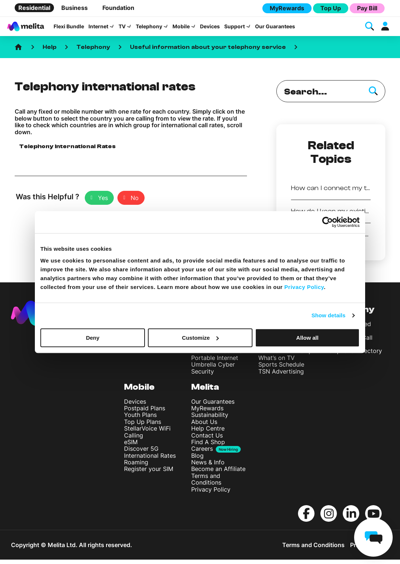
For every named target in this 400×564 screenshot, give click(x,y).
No (135, 202)
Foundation (118, 7)
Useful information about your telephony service (208, 51)
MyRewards (287, 8)
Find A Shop (208, 446)
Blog (197, 459)
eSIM (131, 446)
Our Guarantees (275, 29)
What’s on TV (276, 361)
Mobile (181, 29)
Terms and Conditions (206, 483)
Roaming (136, 466)
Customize (200, 338)
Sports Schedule (281, 368)
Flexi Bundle (69, 29)
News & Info (208, 466)
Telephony (149, 29)
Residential (34, 7)
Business (74, 7)
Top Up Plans (142, 425)
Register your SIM (148, 473)
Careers (202, 453)
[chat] (373, 537)
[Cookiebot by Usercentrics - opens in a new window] (327, 222)
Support (234, 29)
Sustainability (209, 419)
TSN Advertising (281, 375)
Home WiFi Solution (218, 355)
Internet (98, 29)
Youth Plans (140, 419)
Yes (103, 202)
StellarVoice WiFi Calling (147, 436)
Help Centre (208, 432)
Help (50, 51)
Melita (205, 391)
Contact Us (207, 439)
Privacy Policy (210, 493)
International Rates (150, 459)
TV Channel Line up (285, 355)
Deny (92, 338)
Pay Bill (367, 8)
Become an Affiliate (218, 473)
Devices (210, 29)
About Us (204, 425)
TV (122, 29)
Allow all (307, 338)
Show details (329, 315)
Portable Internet (214, 361)
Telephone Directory (354, 355)
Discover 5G (141, 453)
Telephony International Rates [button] (67, 150)
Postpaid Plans (144, 412)
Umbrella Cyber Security (213, 372)
